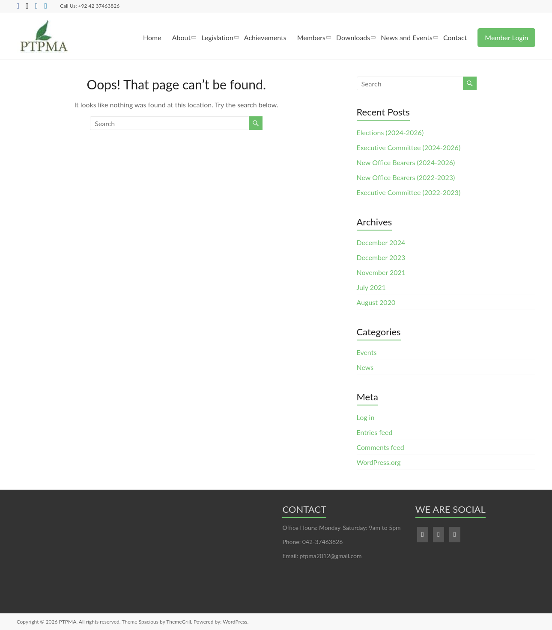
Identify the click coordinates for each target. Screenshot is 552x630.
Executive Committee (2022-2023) (409, 192)
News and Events (407, 37)
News (365, 367)
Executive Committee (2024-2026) (409, 147)
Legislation (217, 37)
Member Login (506, 37)
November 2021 (381, 272)
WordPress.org (379, 462)
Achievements (265, 37)
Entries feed (375, 432)
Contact (455, 37)
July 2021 (371, 287)
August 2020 (376, 302)
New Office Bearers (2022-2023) (406, 177)
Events (367, 352)
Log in (366, 417)
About (181, 37)
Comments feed (380, 447)
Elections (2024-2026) (390, 132)
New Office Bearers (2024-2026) (406, 162)
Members (311, 37)
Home (152, 37)
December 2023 (381, 257)
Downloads (353, 37)
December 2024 (381, 242)
